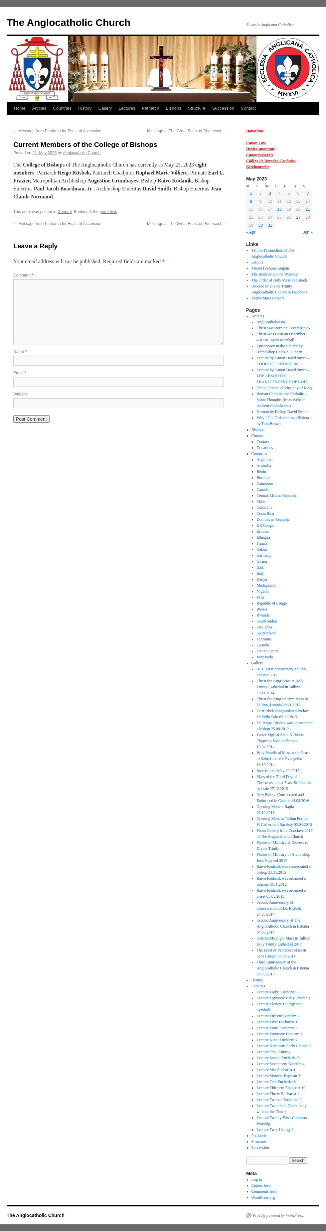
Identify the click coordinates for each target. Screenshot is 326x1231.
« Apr (250, 232)
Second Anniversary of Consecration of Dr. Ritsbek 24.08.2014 (278, 908)
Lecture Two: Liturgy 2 (275, 1129)
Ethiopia (263, 537)
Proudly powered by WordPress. (278, 1215)
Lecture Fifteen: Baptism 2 (277, 1016)
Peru (260, 597)
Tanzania (263, 639)
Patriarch (150, 108)
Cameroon (264, 483)
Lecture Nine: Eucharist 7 (277, 1040)
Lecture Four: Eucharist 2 (276, 1028)
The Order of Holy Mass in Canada (279, 280)
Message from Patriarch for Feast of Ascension (57, 131)
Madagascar (266, 585)
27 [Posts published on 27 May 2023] (298, 217)
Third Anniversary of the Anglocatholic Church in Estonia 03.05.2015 (282, 968)
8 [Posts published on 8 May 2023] (251, 201)
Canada (262, 489)
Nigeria (262, 591)
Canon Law (256, 143)
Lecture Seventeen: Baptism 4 (280, 1064)
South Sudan (266, 621)
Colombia (264, 507)
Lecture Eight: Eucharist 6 (277, 992)
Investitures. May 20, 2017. (278, 770)
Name (20, 351)
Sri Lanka (264, 627)
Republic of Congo (271, 603)
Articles (39, 108)
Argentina (264, 459)
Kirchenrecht (257, 167)
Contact (248, 108)
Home (20, 108)
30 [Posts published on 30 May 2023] (260, 225)
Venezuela (264, 657)
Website (20, 394)
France (261, 543)
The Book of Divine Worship (274, 274)
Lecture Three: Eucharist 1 (277, 1093)
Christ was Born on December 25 (283, 328)
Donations (254, 131)
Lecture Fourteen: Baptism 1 (279, 1034)
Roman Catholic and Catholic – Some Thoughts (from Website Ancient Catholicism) (281, 400)
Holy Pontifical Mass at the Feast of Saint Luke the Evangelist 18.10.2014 (283, 758)
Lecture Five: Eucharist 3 (276, 1022)
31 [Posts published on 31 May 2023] (270, 225)
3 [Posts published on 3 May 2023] (270, 193)
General (65, 211)
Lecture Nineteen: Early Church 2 (283, 1046)
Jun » (308, 232)
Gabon (261, 549)
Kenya (261, 579)
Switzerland (265, 633)
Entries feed (261, 1185)
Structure (197, 108)
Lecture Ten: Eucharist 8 (276, 1081)
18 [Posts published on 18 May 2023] (279, 209)
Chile (260, 501)
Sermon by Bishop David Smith (281, 411)
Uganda (262, 645)
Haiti (260, 567)
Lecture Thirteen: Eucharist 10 (280, 1087)
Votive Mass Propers (267, 298)
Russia (261, 609)
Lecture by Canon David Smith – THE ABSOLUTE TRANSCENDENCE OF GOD (282, 376)
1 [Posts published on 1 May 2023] (251, 193)
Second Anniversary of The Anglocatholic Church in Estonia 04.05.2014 (282, 926)
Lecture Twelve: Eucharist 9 (278, 1099)
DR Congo (265, 525)
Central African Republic (276, 495)
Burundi (262, 477)
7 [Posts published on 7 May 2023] (308, 193)
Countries (62, 108)
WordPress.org (263, 1197)
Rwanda (262, 615)
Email (19, 373)
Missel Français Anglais (270, 268)
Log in (256, 1179)
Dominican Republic (273, 519)
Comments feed (264, 1191)
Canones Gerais (259, 155)
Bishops (173, 108)
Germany (263, 555)
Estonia (257, 262)
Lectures (127, 108)
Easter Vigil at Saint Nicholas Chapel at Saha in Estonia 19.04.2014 (280, 740)
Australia (263, 465)
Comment (23, 275)
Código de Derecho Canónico (271, 161)
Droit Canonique (260, 149)
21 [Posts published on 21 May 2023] (308, 209)
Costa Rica (265, 513)
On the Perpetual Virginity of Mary (284, 388)
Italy (260, 573)
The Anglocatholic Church (68, 22)
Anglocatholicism (270, 322)
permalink (108, 211)
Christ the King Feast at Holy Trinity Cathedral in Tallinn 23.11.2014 (279, 687)
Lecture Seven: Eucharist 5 (278, 1058)
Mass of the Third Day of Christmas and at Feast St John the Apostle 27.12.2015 (283, 782)
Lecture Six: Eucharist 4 (275, 1069)
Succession (223, 108)
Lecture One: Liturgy (273, 1052)
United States (267, 651)
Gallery (105, 108)
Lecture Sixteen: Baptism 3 (278, 1075)
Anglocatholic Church (81, 153)
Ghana (261, 561)
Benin (261, 471)
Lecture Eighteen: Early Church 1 (283, 998)
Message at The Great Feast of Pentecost (186, 131)
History (84, 108)
